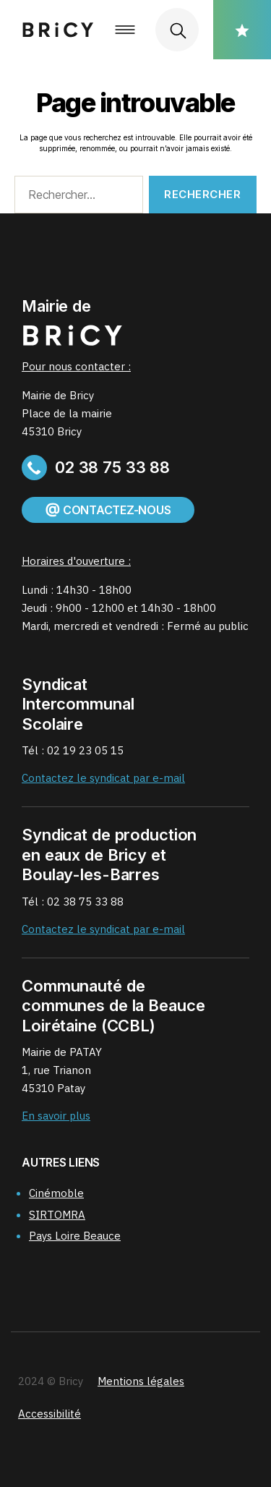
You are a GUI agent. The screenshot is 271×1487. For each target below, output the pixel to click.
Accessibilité (49, 1413)
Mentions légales (141, 1381)
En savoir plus (56, 1115)
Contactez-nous (108, 510)
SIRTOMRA (57, 1215)
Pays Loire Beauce (75, 1236)
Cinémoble (56, 1193)
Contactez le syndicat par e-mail (103, 778)
